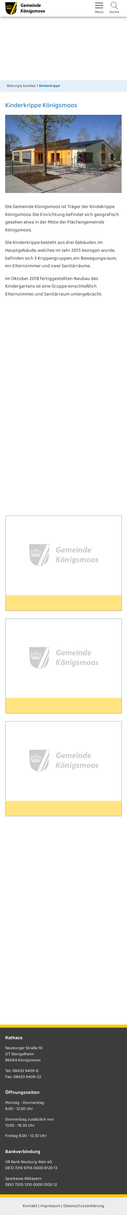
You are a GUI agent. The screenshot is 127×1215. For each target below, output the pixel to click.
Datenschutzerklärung (83, 1206)
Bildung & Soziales (21, 86)
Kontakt (30, 1206)
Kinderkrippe (49, 86)
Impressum (50, 1206)
